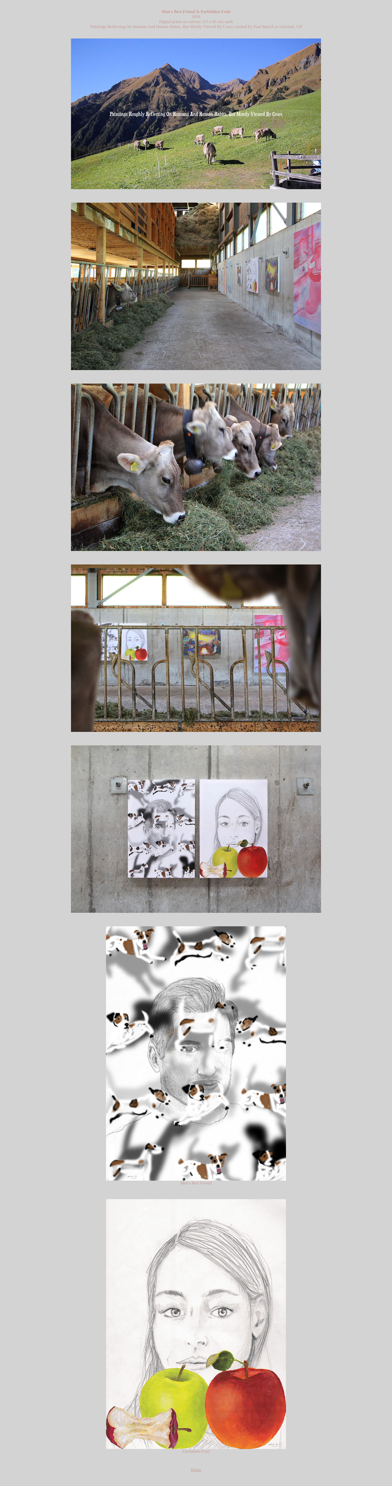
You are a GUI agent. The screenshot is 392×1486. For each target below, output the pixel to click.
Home (196, 1470)
